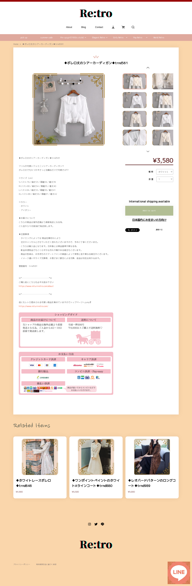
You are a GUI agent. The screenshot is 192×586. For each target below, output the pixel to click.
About (69, 27)
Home (15, 44)
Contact (99, 27)
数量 (151, 179)
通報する (159, 230)
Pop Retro (137, 37)
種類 (151, 172)
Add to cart (149, 211)
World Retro (158, 37)
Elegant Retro (98, 37)
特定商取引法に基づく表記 (46, 564)
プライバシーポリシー (21, 564)
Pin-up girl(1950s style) (72, 37)
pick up (23, 37)
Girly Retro (118, 37)
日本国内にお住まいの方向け (149, 220)
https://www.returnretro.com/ (33, 306)
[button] (148, 68)
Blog (83, 27)
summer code (46, 37)
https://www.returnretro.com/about (36, 286)
